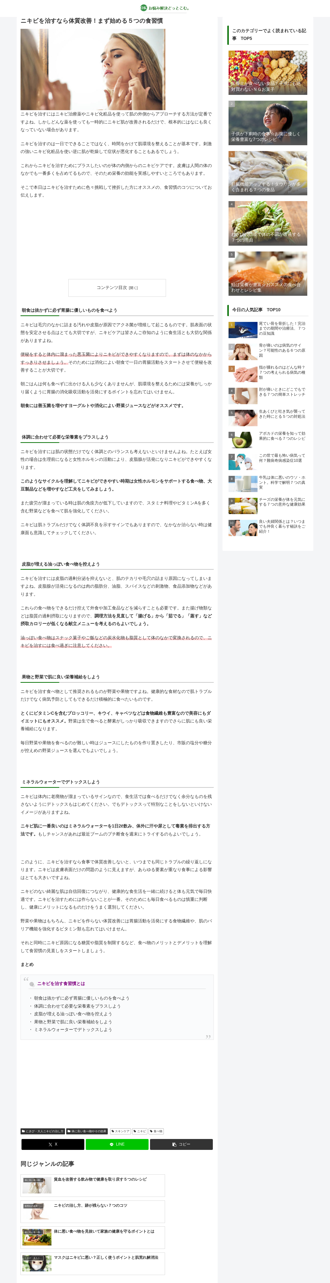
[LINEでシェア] (117, 1144)
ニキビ (140, 1131)
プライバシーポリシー (176, 1268)
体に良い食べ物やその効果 (87, 1131)
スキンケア (121, 1131)
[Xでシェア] (53, 1144)
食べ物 (156, 1131)
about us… (145, 1268)
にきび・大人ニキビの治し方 (43, 1131)
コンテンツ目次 (112, 287)
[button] (181, 1144)
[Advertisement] (117, 239)
